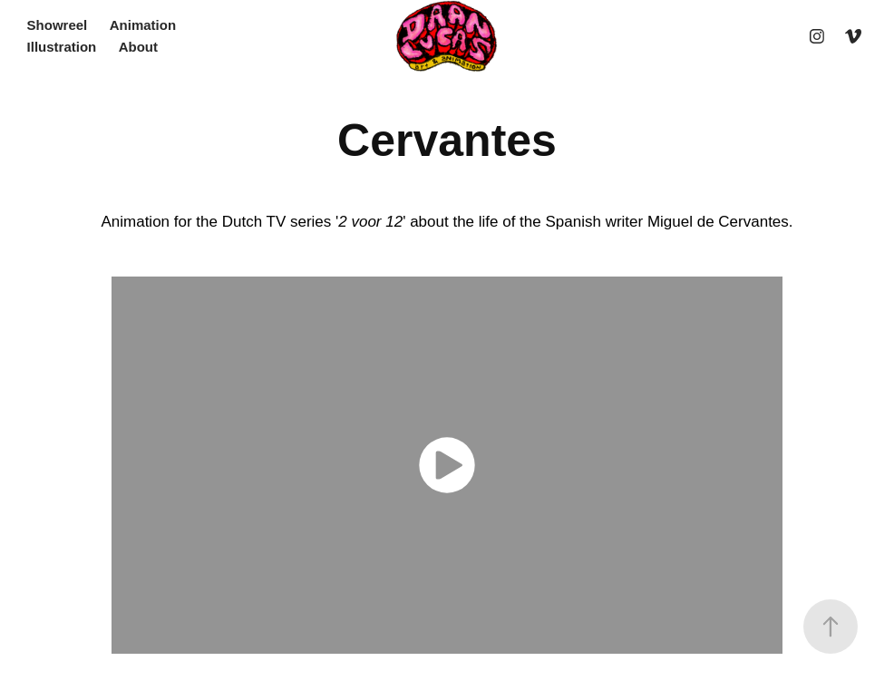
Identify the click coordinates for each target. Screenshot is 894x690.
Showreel (57, 25)
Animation (143, 25)
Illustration (62, 46)
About (138, 46)
